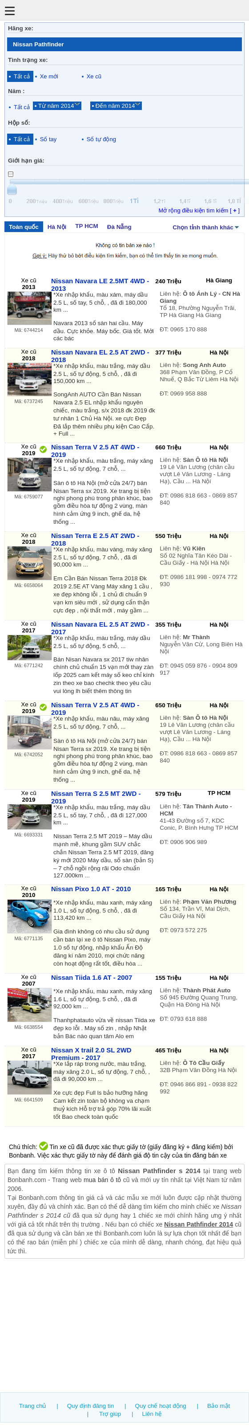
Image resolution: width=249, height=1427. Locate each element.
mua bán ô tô (102, 1179)
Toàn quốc (24, 227)
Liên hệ (152, 1414)
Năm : (16, 91)
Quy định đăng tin (90, 1406)
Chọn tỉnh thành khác (206, 227)
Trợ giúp (110, 1414)
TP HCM (86, 226)
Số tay (48, 139)
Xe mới (49, 76)
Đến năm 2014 (115, 105)
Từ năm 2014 (56, 105)
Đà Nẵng (119, 227)
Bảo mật (218, 1406)
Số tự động (101, 139)
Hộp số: (19, 122)
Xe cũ (94, 76)
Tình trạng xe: (28, 60)
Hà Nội (57, 227)
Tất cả (22, 76)
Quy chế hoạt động (160, 1406)
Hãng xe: (20, 28)
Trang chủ (32, 1406)
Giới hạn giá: (26, 160)
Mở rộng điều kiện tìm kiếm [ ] (199, 210)
